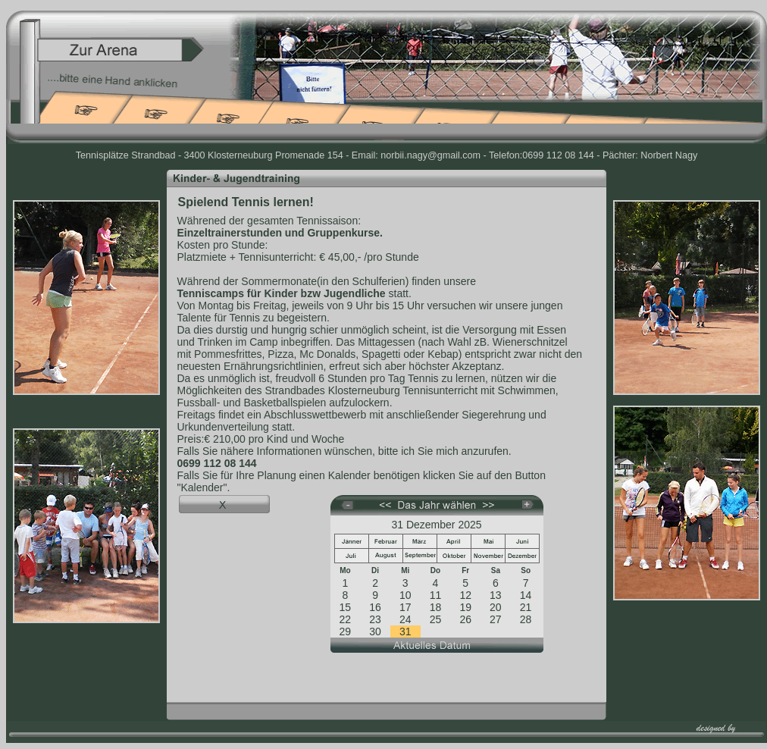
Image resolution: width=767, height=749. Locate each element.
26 (465, 619)
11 (436, 595)
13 (496, 595)
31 (405, 631)
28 (526, 619)
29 (346, 631)
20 (496, 607)
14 (526, 595)
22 (346, 619)
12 (465, 595)
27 (496, 619)
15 (346, 607)
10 (405, 595)
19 (465, 607)
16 (375, 607)
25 (436, 619)
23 (375, 619)
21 (526, 607)
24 (405, 619)
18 (436, 607)
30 (375, 631)
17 (405, 607)
